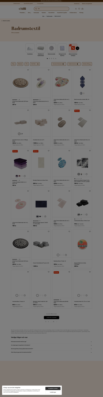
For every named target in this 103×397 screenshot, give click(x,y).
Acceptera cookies (53, 388)
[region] (32, 390)
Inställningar (53, 392)
